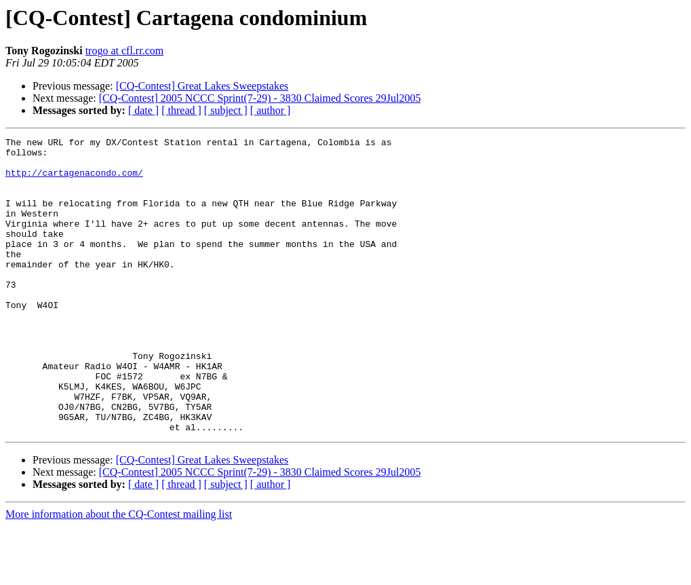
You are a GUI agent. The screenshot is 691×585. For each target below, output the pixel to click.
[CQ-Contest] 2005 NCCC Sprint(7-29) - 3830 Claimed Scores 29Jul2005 (260, 98)
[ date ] (143, 110)
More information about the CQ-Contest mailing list (118, 573)
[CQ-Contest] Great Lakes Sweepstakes (202, 86)
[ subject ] (226, 110)
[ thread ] (181, 110)
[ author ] (270, 110)
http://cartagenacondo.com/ (74, 180)
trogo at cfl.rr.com (124, 50)
